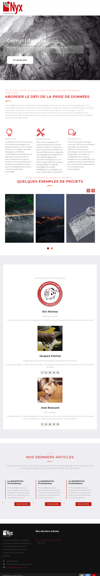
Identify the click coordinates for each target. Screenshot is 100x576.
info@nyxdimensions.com (16, 567)
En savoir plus (20, 60)
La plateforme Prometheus (47, 540)
